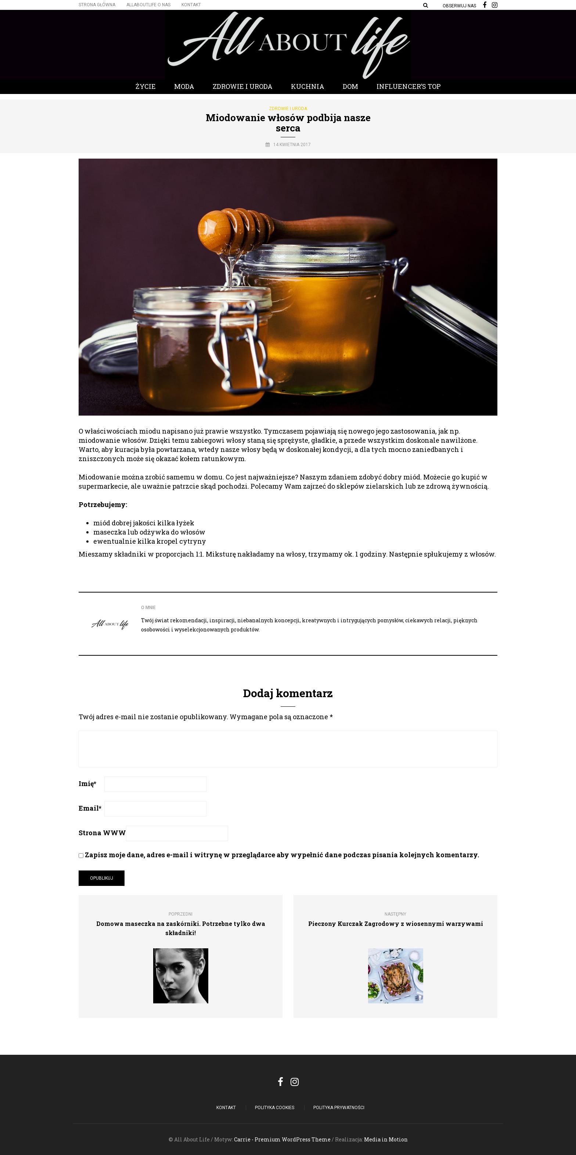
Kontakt (191, 4)
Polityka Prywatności (338, 1107)
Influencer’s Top (409, 86)
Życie (146, 86)
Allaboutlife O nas (148, 4)
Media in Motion (386, 1139)
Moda (184, 86)
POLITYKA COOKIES (274, 1107)
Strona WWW (102, 832)
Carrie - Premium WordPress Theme (282, 1139)
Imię (87, 783)
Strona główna (97, 4)
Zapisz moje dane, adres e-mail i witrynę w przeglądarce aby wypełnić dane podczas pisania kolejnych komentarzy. (282, 854)
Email (90, 808)
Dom (350, 86)
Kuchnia (307, 86)
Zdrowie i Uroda (243, 86)
